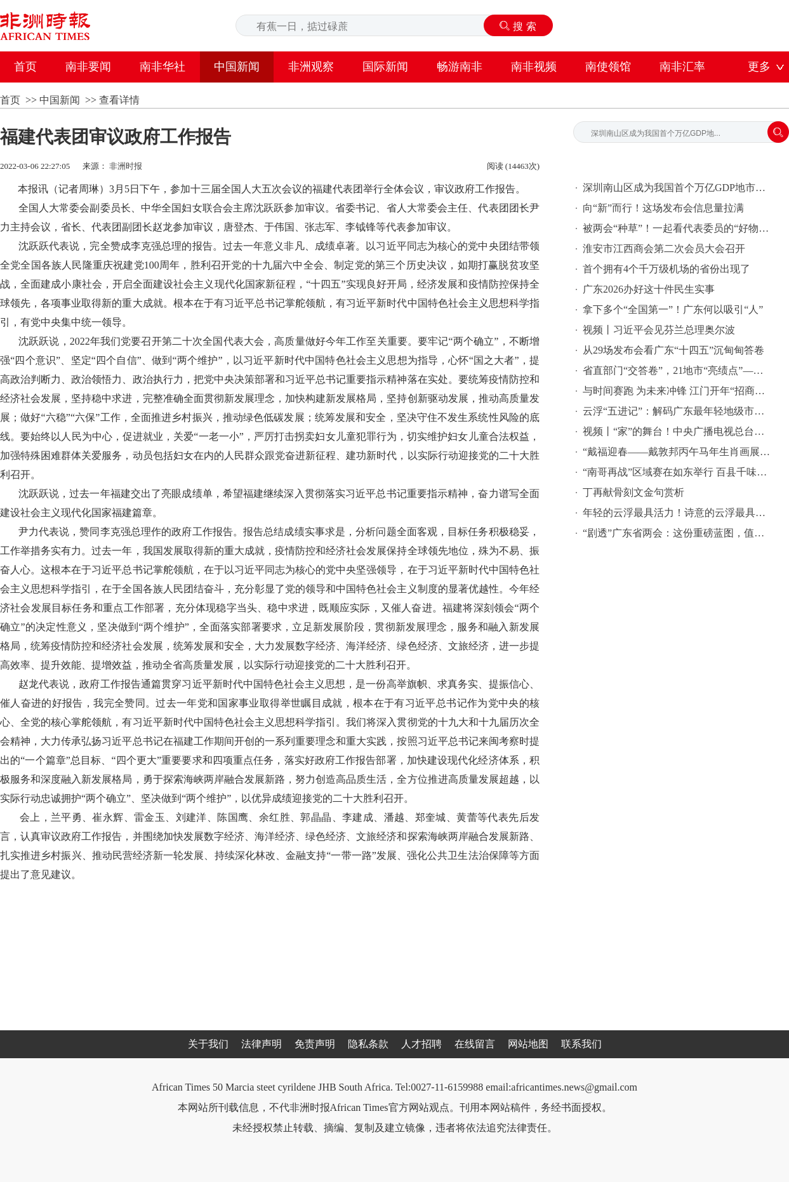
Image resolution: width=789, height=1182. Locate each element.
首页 (25, 66)
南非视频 (534, 66)
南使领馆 (608, 66)
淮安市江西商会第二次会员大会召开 (664, 248)
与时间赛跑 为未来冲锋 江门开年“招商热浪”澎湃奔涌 (678, 390)
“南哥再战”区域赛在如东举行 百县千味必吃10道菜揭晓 (678, 472)
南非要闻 (88, 66)
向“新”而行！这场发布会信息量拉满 (663, 208)
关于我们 (208, 1044)
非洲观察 (311, 66)
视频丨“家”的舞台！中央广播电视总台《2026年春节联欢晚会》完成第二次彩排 (678, 431)
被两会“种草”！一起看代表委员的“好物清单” (678, 228)
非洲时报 (125, 166)
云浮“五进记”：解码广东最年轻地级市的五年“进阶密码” (678, 411)
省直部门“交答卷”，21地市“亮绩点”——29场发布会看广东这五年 (678, 370)
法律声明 (261, 1044)
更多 (759, 66)
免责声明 (315, 1044)
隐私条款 (368, 1044)
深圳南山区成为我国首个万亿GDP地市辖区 (678, 187)
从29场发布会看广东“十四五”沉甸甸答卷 (673, 350)
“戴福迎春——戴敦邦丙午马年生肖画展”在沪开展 (678, 451)
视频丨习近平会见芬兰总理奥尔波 (659, 329)
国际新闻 (385, 66)
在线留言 (474, 1044)
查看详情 (119, 100)
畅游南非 (459, 66)
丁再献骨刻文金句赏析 (633, 492)
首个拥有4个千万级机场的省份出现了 (666, 268)
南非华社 (162, 66)
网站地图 (528, 1044)
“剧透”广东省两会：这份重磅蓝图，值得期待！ (678, 533)
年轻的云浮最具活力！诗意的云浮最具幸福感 (678, 512)
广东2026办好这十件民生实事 (649, 289)
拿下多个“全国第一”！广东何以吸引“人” (673, 309)
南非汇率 (682, 66)
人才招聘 (421, 1044)
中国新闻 (237, 66)
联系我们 (581, 1044)
